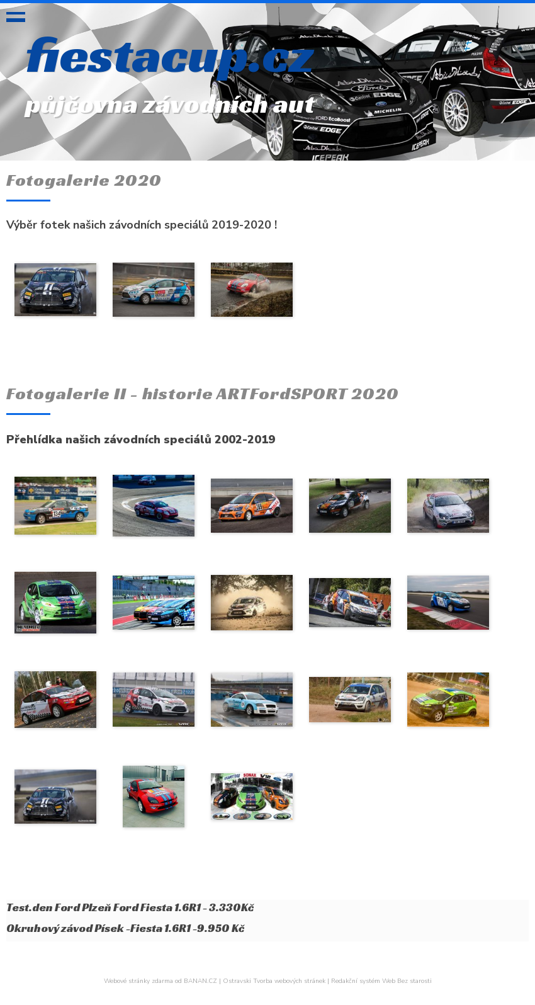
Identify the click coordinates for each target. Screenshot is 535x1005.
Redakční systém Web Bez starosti (381, 981)
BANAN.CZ (200, 981)
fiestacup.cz (169, 54)
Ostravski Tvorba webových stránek (274, 981)
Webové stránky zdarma (138, 981)
